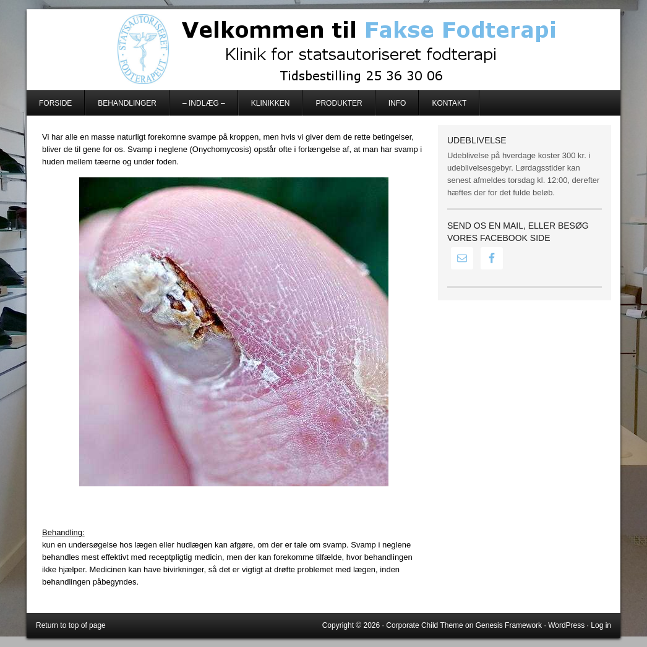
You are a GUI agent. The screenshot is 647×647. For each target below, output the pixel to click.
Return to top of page (71, 625)
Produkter (338, 103)
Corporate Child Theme (424, 625)
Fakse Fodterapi (323, 49)
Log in (601, 625)
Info (397, 103)
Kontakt (449, 103)
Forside (55, 103)
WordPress (566, 625)
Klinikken (270, 103)
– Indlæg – (203, 103)
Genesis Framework (509, 625)
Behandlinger (127, 103)
